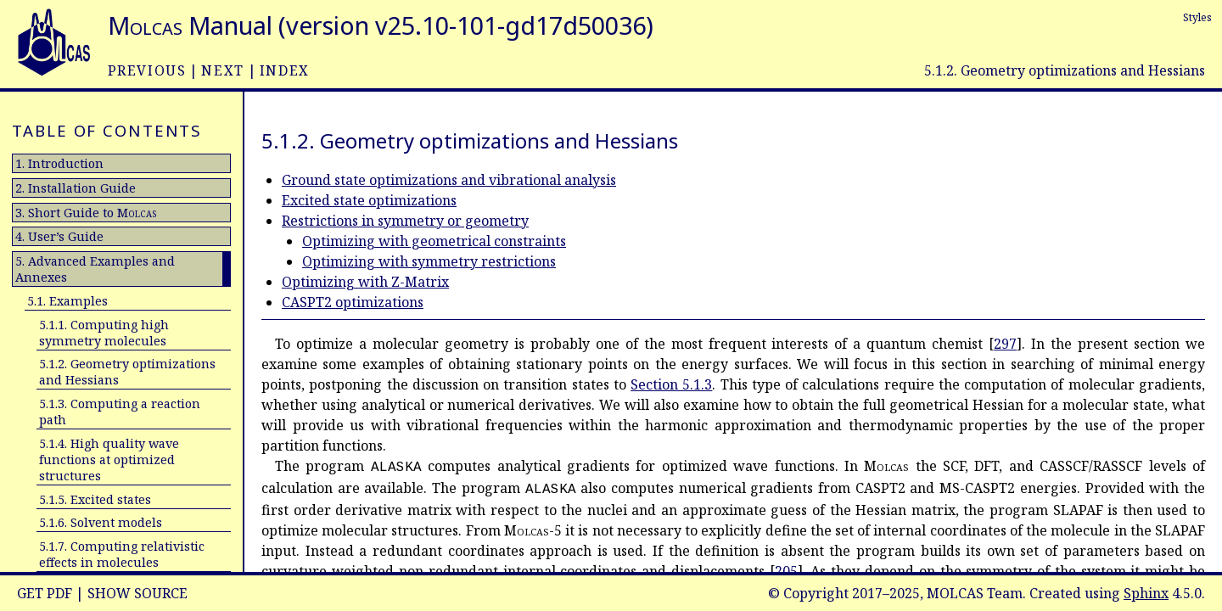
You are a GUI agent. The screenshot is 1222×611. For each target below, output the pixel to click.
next (222, 70)
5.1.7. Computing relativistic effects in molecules (122, 554)
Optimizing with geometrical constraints (434, 241)
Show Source (137, 593)
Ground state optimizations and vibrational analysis (449, 180)
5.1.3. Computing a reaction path (119, 411)
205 (786, 571)
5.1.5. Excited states (95, 499)
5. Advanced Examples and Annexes (95, 269)
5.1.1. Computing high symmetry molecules (104, 333)
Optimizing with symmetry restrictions (429, 261)
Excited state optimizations (369, 200)
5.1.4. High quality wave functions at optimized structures (109, 459)
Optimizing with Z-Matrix (365, 281)
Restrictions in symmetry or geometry (405, 220)
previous (147, 70)
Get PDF (44, 593)
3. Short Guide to (85, 213)
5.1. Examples (67, 301)
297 (1005, 343)
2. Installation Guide (75, 188)
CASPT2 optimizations (352, 302)
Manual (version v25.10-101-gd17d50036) (380, 25)
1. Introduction (59, 163)
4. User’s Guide (59, 236)
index (285, 70)
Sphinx (1146, 593)
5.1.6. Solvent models (100, 522)
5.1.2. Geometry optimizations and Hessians (127, 372)
